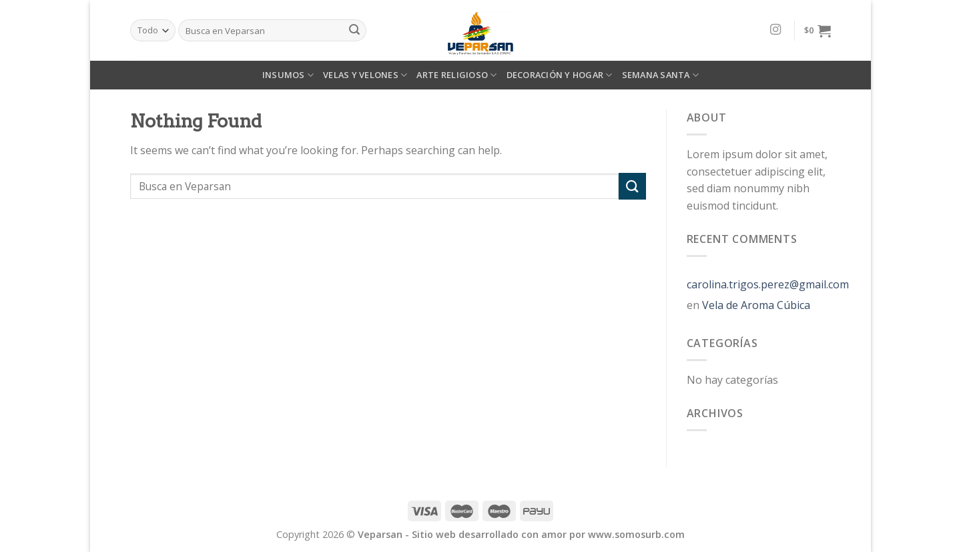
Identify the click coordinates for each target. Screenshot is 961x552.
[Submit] (632, 186)
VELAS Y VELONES (365, 75)
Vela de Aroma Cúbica (756, 305)
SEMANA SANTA (660, 75)
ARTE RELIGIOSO (456, 75)
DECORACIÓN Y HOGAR (560, 75)
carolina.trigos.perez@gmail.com (768, 284)
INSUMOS (288, 75)
